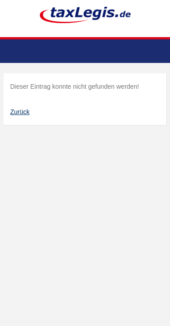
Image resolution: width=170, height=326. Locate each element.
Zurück (20, 111)
